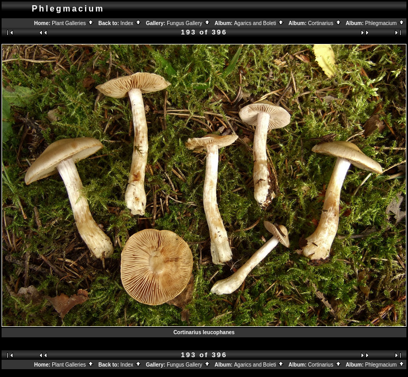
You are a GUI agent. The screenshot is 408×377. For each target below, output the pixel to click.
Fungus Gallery (189, 23)
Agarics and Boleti (259, 23)
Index (131, 23)
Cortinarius (325, 23)
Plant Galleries (73, 23)
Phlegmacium (385, 23)
